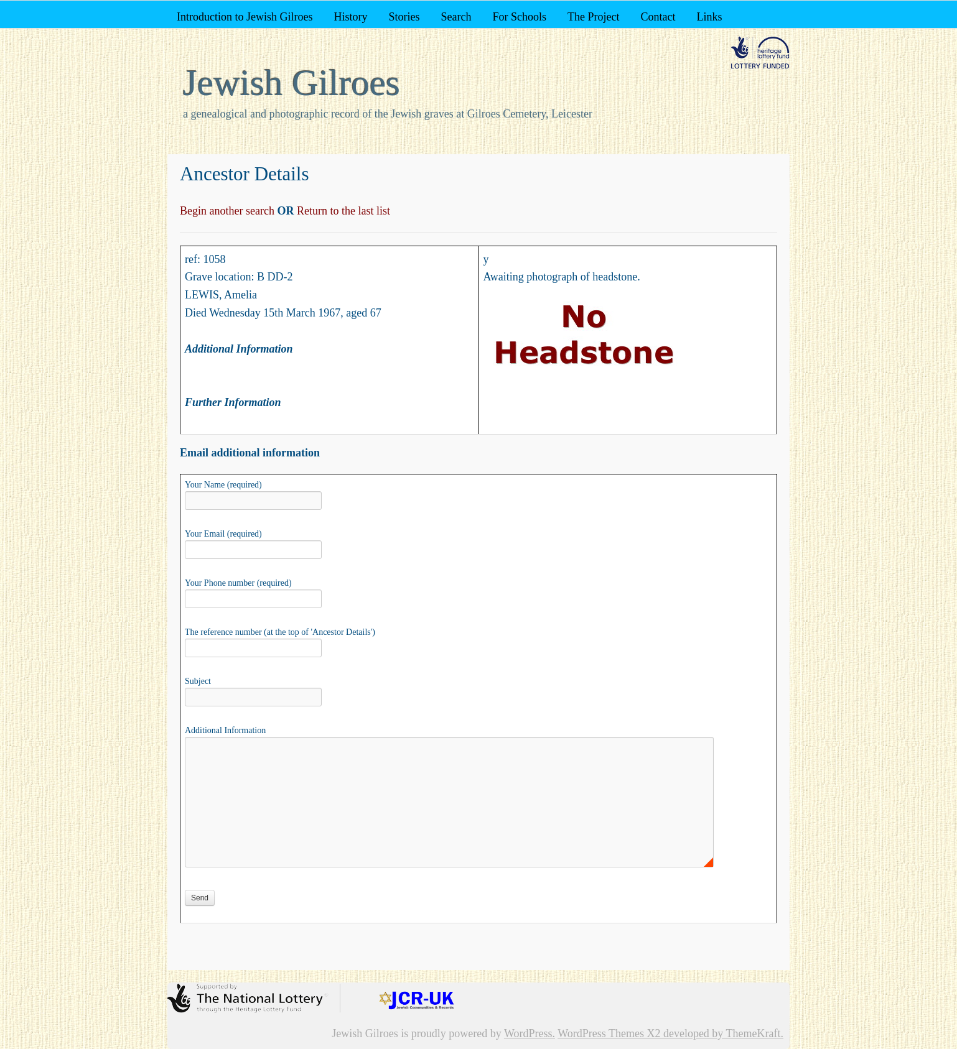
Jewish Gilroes (291, 82)
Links (709, 17)
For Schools (519, 17)
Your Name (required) (253, 493)
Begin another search (228, 211)
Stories (403, 17)
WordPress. (529, 1033)
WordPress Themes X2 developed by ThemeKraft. (670, 1033)
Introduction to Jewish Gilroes (244, 17)
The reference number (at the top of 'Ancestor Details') (280, 641)
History (350, 17)
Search (456, 17)
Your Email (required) (253, 543)
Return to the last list (342, 211)
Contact (657, 17)
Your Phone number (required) (253, 592)
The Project (593, 17)
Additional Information (449, 736)
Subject (253, 690)
